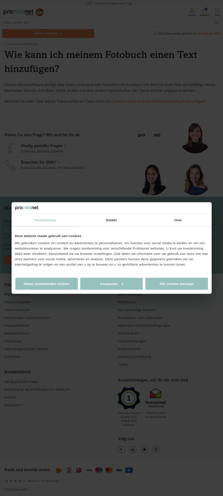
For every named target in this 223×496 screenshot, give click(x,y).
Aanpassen (111, 283)
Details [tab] (111, 220)
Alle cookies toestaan (176, 283)
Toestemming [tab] (45, 220)
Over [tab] (178, 220)
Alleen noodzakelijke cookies (46, 283)
